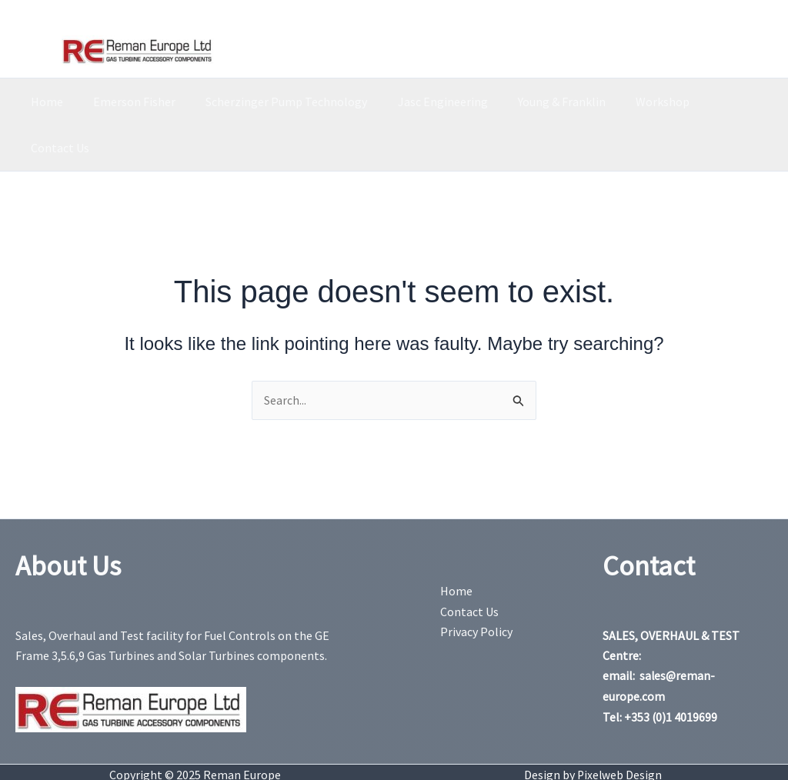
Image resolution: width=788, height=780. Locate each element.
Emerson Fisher (135, 101)
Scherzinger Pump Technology (281, 101)
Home (53, 101)
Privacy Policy (476, 586)
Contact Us (722, 101)
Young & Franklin (545, 101)
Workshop (641, 101)
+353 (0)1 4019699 (671, 670)
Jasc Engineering (432, 101)
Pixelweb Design (619, 728)
